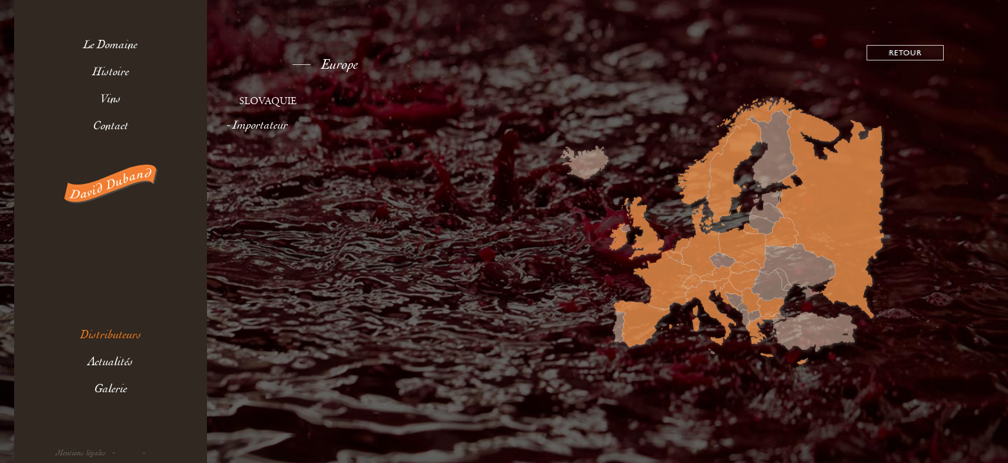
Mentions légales (81, 453)
